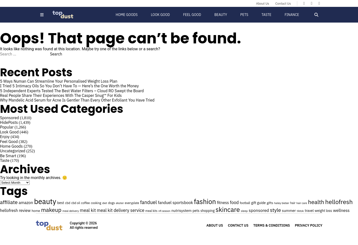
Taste (266, 15)
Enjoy (5, 136)
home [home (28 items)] (36, 210)
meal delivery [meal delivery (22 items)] (70, 211)
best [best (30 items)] (60, 202)
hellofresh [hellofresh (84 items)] (339, 202)
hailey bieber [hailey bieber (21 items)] (281, 203)
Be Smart (8, 155)
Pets (244, 15)
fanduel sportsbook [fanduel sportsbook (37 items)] (175, 202)
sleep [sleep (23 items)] (244, 211)
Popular (6, 127)
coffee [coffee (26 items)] (85, 203)
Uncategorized (12, 150)
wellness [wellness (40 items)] (341, 210)
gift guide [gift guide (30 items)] (258, 202)
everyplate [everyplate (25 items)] (132, 203)
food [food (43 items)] (234, 202)
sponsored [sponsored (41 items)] (259, 210)
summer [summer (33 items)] (289, 210)
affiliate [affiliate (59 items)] (9, 202)
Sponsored (9, 117)
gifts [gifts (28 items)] (270, 203)
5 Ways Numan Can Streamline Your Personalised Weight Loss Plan (59, 81)
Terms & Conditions (271, 225)
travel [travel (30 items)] (309, 210)
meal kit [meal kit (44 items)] (88, 210)
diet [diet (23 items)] (104, 203)
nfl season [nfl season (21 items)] (165, 211)
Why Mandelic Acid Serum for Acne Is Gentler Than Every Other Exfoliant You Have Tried (77, 100)
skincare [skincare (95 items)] (228, 209)
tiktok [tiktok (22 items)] (300, 211)
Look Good (160, 15)
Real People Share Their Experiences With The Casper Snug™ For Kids (61, 95)
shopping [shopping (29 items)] (207, 210)
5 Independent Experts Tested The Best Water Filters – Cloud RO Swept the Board (72, 90)
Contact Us (283, 3)
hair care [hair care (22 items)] (301, 203)
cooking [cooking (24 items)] (96, 203)
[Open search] (316, 15)
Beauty (220, 15)
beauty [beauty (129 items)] (45, 201)
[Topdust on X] (311, 3)
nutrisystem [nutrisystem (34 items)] (181, 210)
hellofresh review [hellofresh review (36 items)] (15, 210)
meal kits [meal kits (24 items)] (151, 211)
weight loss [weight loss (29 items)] (323, 210)
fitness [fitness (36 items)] (223, 202)
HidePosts (9, 122)
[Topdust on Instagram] (319, 3)
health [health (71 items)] (316, 202)
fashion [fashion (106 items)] (205, 201)
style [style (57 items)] (275, 210)
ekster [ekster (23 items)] (120, 203)
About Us (262, 3)
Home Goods (127, 15)
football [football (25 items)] (245, 203)
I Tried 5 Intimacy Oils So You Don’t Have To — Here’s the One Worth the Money (69, 85)
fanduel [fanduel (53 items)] (148, 202)
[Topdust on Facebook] (304, 3)
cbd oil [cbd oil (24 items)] (75, 203)
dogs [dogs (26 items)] (111, 203)
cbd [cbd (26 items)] (67, 203)
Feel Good (192, 15)
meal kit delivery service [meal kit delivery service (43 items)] (120, 210)
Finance (291, 15)
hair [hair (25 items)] (292, 203)
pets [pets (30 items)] (196, 210)
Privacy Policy (308, 225)
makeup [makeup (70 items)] (51, 209)
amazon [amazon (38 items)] (26, 202)
